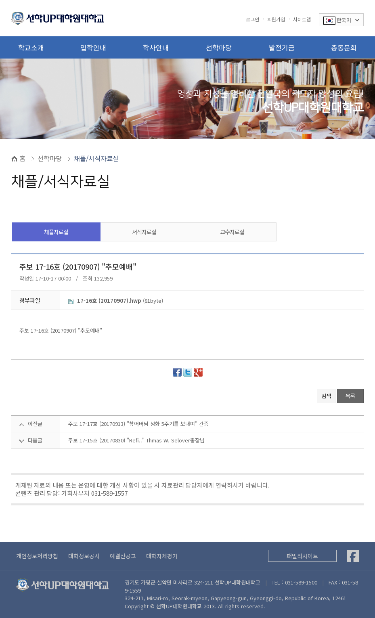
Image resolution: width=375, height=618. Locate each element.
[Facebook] (353, 556)
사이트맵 (302, 19)
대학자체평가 (162, 556)
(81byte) (115, 300)
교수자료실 (232, 232)
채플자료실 (56, 232)
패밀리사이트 (302, 556)
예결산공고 (123, 556)
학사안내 (156, 47)
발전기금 (282, 47)
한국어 (341, 20)
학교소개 (31, 47)
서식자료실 (144, 232)
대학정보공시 (84, 556)
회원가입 (276, 19)
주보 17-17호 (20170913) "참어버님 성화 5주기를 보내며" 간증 (138, 423)
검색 (326, 396)
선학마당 (219, 47)
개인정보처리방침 (37, 556)
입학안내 (93, 47)
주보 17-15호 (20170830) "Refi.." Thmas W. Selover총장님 (136, 440)
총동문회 (344, 47)
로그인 (252, 19)
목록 (350, 396)
